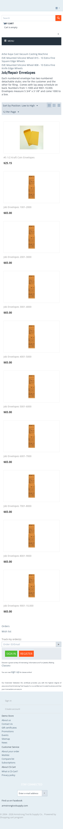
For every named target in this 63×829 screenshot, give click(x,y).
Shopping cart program (11, 817)
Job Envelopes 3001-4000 (17, 306)
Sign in (11, 654)
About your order (10, 751)
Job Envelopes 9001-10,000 (18, 605)
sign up (15, 672)
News (4, 742)
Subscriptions (8, 762)
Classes (6, 665)
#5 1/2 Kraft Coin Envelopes (19, 157)
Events (5, 735)
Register (26, 654)
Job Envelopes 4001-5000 (17, 356)
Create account (12, 708)
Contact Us (7, 723)
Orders (6, 626)
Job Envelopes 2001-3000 (17, 257)
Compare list (8, 758)
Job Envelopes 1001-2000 (17, 207)
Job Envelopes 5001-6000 (17, 406)
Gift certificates (9, 727)
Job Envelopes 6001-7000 (17, 456)
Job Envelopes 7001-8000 (17, 506)
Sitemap (6, 738)
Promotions (8, 731)
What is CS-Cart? (10, 771)
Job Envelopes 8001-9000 (17, 556)
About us (6, 720)
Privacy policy (8, 775)
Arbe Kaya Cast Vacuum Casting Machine (25, 54)
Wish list (6, 631)
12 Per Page (11, 112)
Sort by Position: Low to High (20, 105)
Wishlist (5, 755)
